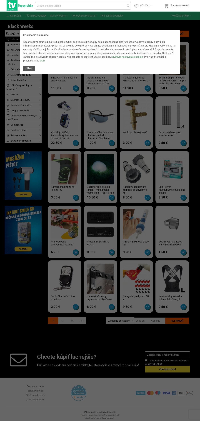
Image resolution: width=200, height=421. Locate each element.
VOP (42, 60)
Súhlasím (29, 68)
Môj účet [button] (143, 5)
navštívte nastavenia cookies (127, 56)
